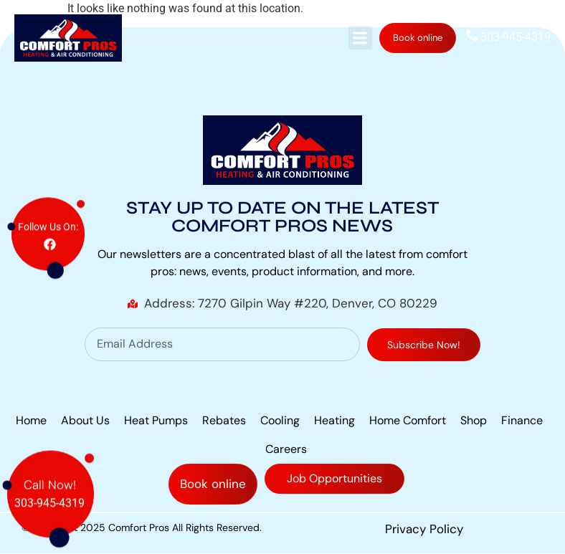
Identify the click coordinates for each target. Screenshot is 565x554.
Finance (522, 420)
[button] (360, 37)
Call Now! (50, 471)
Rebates (224, 420)
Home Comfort (407, 420)
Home (31, 420)
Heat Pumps (156, 420)
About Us (85, 420)
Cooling (280, 420)
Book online (417, 38)
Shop (473, 420)
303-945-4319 (508, 37)
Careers (286, 449)
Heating (334, 420)
